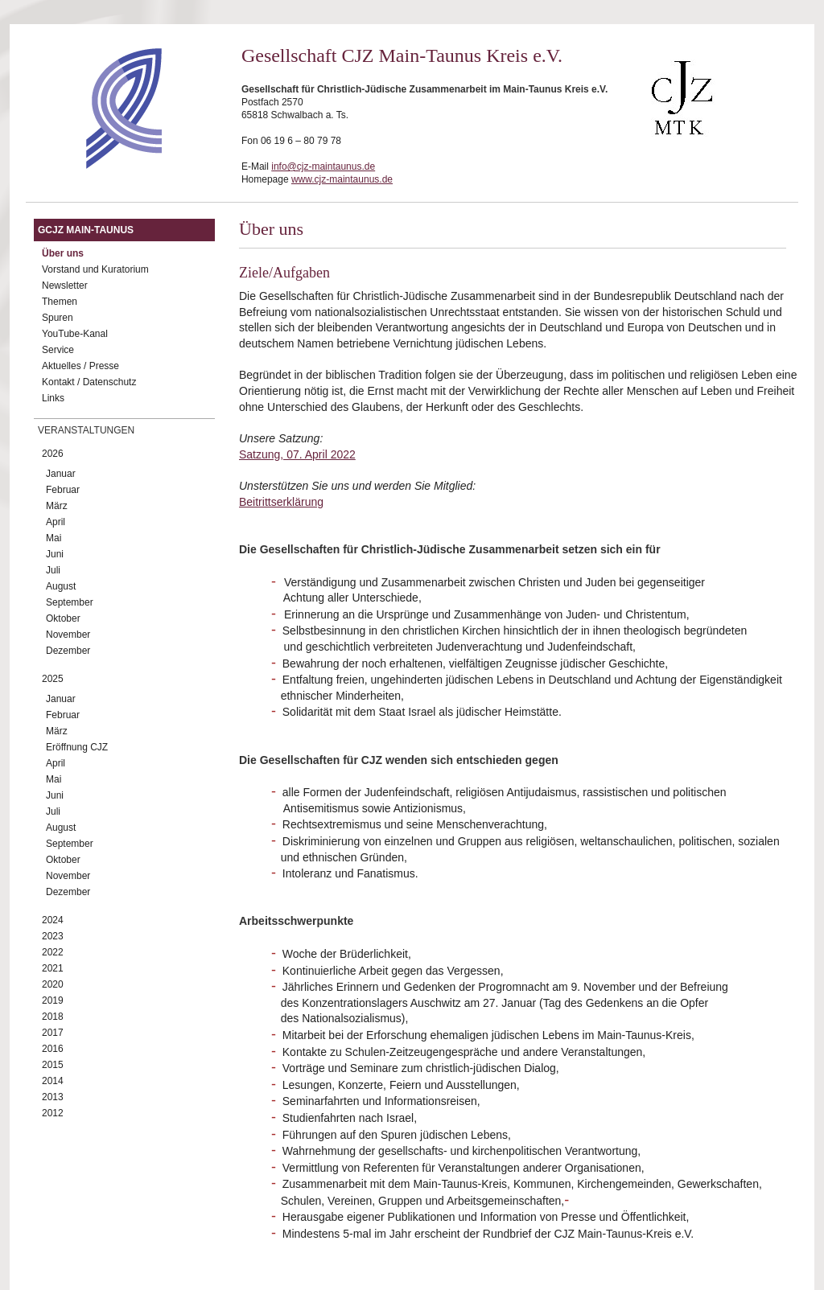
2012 (53, 1113)
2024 (53, 920)
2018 (53, 1016)
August (61, 586)
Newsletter (65, 285)
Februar (63, 489)
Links (53, 398)
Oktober (63, 618)
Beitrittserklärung (281, 501)
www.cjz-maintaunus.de (342, 179)
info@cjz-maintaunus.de (323, 166)
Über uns (63, 253)
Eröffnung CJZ (77, 747)
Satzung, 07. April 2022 (297, 454)
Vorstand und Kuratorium (95, 269)
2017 (53, 1032)
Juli (53, 570)
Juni (55, 554)
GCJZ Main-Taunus (86, 230)
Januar (61, 473)
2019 (53, 1000)
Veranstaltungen (86, 430)
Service (58, 349)
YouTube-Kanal (75, 333)
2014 (53, 1081)
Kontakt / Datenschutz (89, 382)
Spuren (57, 317)
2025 (53, 678)
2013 (53, 1097)
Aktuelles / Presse (80, 366)
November (68, 634)
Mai (53, 538)
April (55, 522)
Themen (59, 301)
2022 (53, 952)
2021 (53, 968)
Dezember (68, 650)
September (69, 602)
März (57, 505)
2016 (53, 1048)
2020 (53, 984)
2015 (53, 1064)
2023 (53, 936)
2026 (53, 453)
